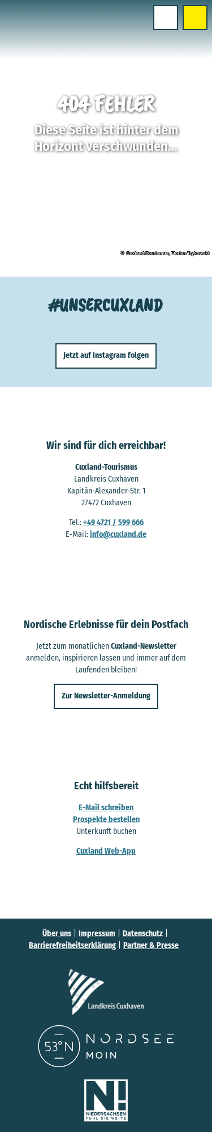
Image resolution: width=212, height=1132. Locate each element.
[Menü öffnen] (165, 17)
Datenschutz (143, 933)
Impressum (97, 933)
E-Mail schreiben (106, 807)
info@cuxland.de (118, 534)
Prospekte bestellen (106, 819)
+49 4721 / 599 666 (113, 522)
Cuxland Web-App (106, 850)
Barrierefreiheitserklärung (72, 945)
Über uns (56, 933)
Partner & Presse (151, 945)
